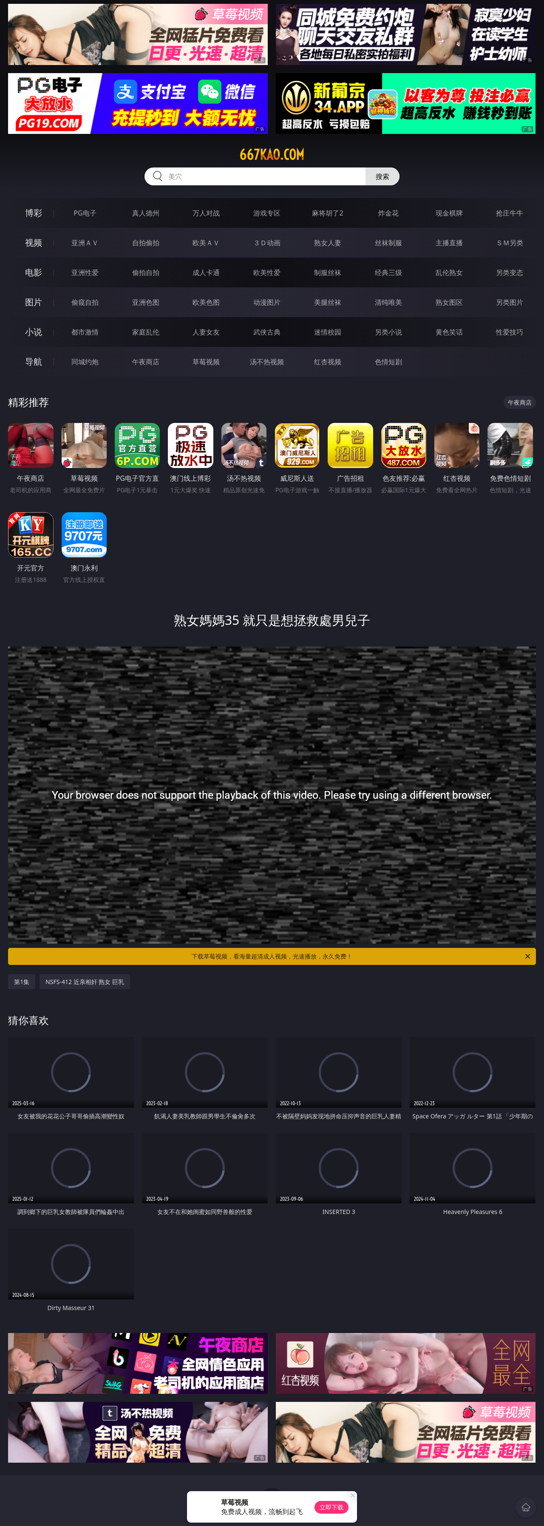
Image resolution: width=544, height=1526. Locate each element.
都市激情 (85, 332)
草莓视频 (206, 361)
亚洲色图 (145, 302)
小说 (33, 332)
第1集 (21, 982)
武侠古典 (266, 332)
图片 (33, 302)
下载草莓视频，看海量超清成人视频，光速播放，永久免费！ (362, 956)
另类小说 (388, 332)
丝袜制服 (388, 242)
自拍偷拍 (145, 242)
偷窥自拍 (85, 302)
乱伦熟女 (449, 272)
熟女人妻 (327, 242)
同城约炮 (85, 361)
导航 (33, 361)
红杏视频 (327, 361)
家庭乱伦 (145, 332)
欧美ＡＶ (206, 242)
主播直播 (449, 242)
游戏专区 (266, 213)
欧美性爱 (266, 272)
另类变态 (509, 272)
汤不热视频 (267, 361)
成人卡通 (206, 272)
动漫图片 (266, 302)
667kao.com (271, 154)
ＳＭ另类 (509, 242)
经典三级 (388, 272)
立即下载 (331, 1507)
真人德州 (145, 213)
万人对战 (206, 213)
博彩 (33, 212)
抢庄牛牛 (509, 213)
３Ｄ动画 (266, 242)
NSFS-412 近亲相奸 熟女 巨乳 (84, 982)
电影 (33, 272)
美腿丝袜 (327, 302)
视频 (33, 242)
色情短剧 (388, 361)
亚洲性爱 (85, 272)
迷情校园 (327, 332)
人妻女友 (206, 332)
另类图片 (509, 302)
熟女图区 (449, 302)
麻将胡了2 (327, 213)
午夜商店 (145, 361)
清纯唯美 (388, 302)
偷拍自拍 (145, 272)
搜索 (382, 176)
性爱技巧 (509, 332)
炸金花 (388, 213)
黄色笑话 (449, 332)
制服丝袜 (327, 272)
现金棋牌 (449, 213)
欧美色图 (206, 302)
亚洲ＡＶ (85, 242)
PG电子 (85, 213)
